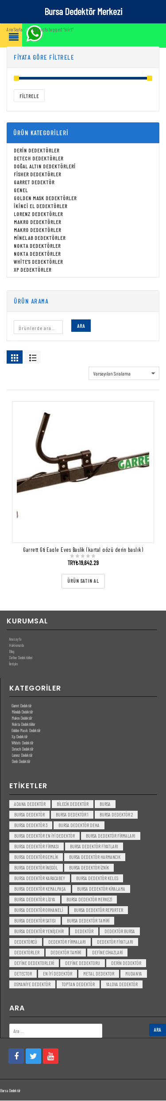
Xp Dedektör (19, 737)
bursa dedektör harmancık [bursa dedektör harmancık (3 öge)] (94, 858)
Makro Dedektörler (37, 223)
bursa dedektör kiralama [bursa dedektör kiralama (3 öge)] (101, 889)
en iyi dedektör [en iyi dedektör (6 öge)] (57, 974)
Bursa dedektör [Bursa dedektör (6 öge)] (29, 815)
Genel (21, 191)
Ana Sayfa (14, 30)
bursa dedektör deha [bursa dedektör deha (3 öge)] (79, 826)
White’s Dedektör (22, 743)
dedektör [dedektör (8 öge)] (84, 932)
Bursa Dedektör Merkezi (83, 11)
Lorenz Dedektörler (38, 215)
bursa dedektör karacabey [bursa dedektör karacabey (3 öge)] (39, 879)
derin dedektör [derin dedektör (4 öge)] (126, 964)
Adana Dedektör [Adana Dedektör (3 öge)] (30, 805)
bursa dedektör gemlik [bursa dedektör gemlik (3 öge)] (36, 858)
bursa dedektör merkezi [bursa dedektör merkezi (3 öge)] (89, 900)
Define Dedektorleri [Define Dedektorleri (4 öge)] (34, 964)
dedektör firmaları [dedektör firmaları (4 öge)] (67, 942)
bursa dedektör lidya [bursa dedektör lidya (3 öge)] (34, 900)
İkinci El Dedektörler (40, 207)
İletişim (13, 664)
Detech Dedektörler (38, 159)
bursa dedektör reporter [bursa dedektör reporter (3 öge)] (98, 911)
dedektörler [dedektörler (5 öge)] (26, 953)
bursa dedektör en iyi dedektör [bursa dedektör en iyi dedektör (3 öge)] (44, 836)
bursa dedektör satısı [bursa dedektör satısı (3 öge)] (35, 921)
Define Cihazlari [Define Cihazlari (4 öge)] (107, 953)
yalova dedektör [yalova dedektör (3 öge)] (122, 985)
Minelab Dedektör (22, 712)
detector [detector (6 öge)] (23, 974)
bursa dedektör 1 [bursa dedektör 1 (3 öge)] (72, 815)
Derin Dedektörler (36, 151)
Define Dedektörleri (20, 658)
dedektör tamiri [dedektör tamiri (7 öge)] (65, 953)
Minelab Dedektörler (40, 238)
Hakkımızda (16, 646)
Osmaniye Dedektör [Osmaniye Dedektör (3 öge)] (32, 985)
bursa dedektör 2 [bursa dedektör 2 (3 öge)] (116, 815)
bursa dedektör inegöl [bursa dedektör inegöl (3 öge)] (36, 868)
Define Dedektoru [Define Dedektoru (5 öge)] (82, 964)
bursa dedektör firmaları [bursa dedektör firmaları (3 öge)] (110, 836)
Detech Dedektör (22, 750)
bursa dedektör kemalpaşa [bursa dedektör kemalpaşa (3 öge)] (40, 889)
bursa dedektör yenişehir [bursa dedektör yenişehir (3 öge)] (39, 932)
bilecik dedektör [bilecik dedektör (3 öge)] (73, 805)
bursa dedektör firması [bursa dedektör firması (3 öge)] (36, 847)
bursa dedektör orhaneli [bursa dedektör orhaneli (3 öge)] (38, 911)
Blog (11, 652)
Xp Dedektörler (32, 270)
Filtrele (29, 97)
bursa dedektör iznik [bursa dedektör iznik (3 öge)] (89, 868)
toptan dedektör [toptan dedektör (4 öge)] (78, 985)
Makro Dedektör (22, 719)
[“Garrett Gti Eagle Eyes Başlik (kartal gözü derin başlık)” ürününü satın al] (83, 582)
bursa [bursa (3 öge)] (105, 805)
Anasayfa (15, 640)
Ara (81, 326)
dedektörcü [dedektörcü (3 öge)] (25, 942)
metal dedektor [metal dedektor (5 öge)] (98, 974)
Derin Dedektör (21, 762)
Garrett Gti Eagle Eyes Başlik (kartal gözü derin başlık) (83, 550)
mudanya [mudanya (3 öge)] (133, 974)
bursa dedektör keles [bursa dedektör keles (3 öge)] (97, 879)
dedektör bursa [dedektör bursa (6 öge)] (119, 932)
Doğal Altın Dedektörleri (45, 167)
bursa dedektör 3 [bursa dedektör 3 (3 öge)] (30, 826)
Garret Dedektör (34, 183)
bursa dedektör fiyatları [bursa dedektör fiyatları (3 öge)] (94, 847)
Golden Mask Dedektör (26, 731)
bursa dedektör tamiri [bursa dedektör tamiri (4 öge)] (88, 921)
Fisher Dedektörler (37, 175)
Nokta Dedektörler (37, 246)
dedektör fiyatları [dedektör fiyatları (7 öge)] (115, 942)
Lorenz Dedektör (22, 756)
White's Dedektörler (38, 262)
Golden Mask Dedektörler (45, 199)
